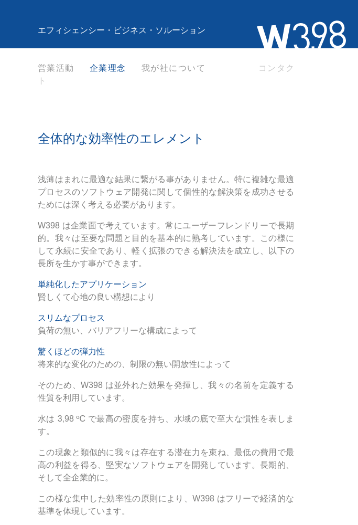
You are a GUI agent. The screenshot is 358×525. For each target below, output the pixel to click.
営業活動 (56, 68)
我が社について (173, 68)
